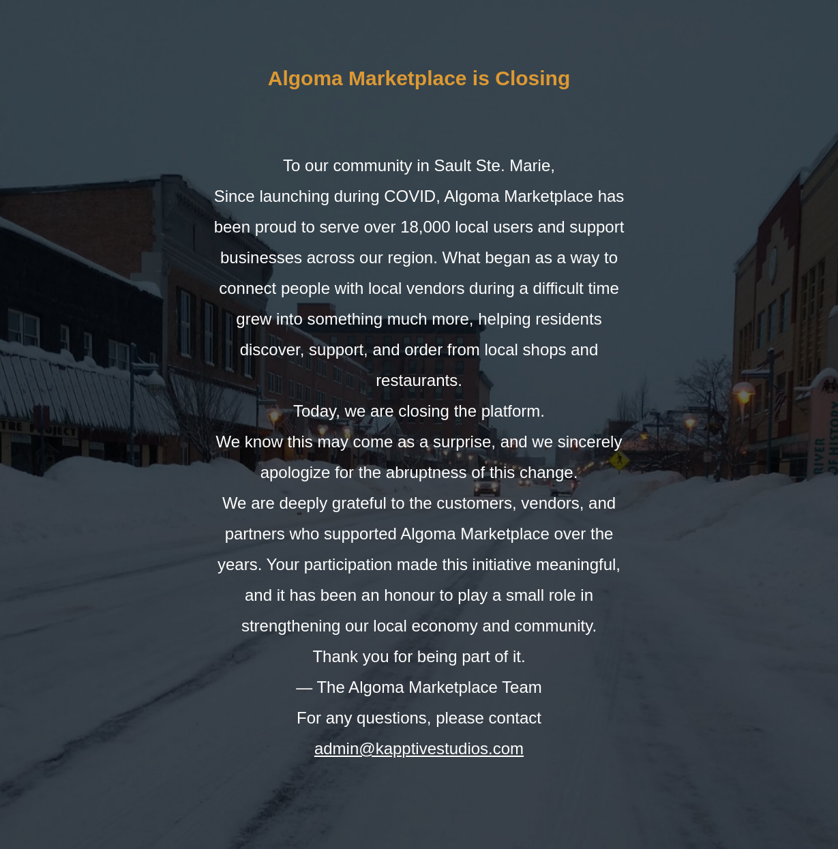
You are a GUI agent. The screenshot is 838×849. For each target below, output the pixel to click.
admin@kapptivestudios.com (419, 748)
